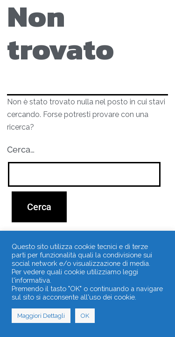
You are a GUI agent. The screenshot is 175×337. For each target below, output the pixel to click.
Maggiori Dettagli (41, 315)
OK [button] (85, 315)
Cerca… (21, 149)
